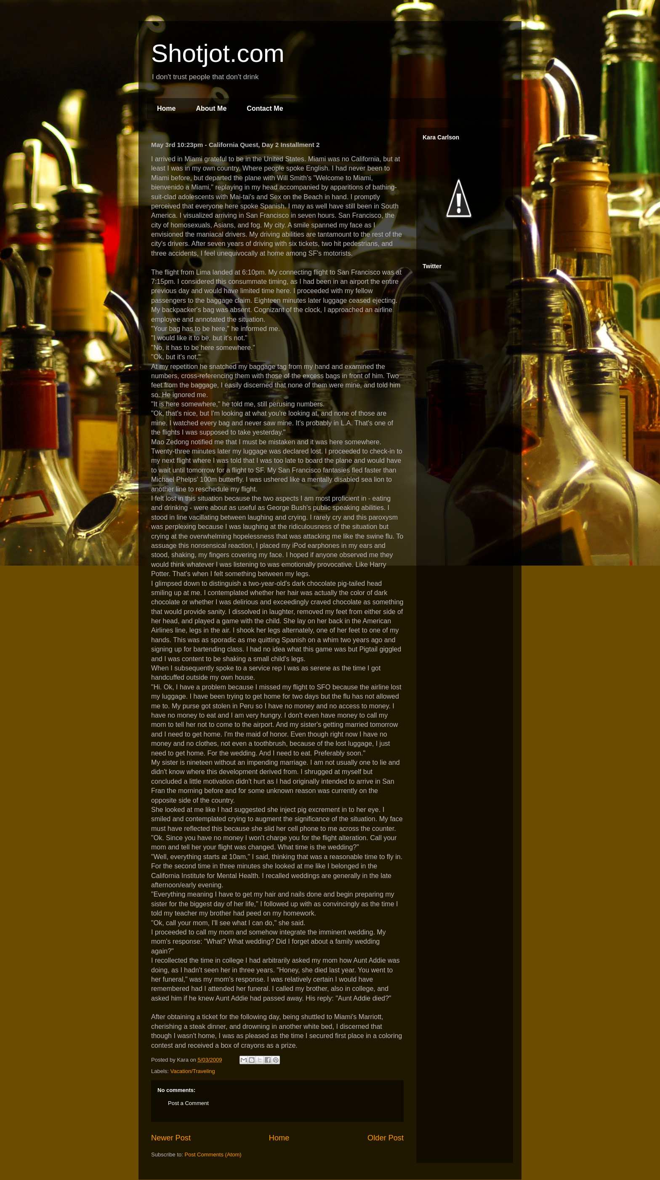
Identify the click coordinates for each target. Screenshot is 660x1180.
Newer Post (171, 1138)
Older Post (385, 1138)
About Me (211, 108)
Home (166, 108)
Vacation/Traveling (192, 1071)
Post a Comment (188, 1103)
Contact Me (265, 108)
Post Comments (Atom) (213, 1154)
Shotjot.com (218, 53)
